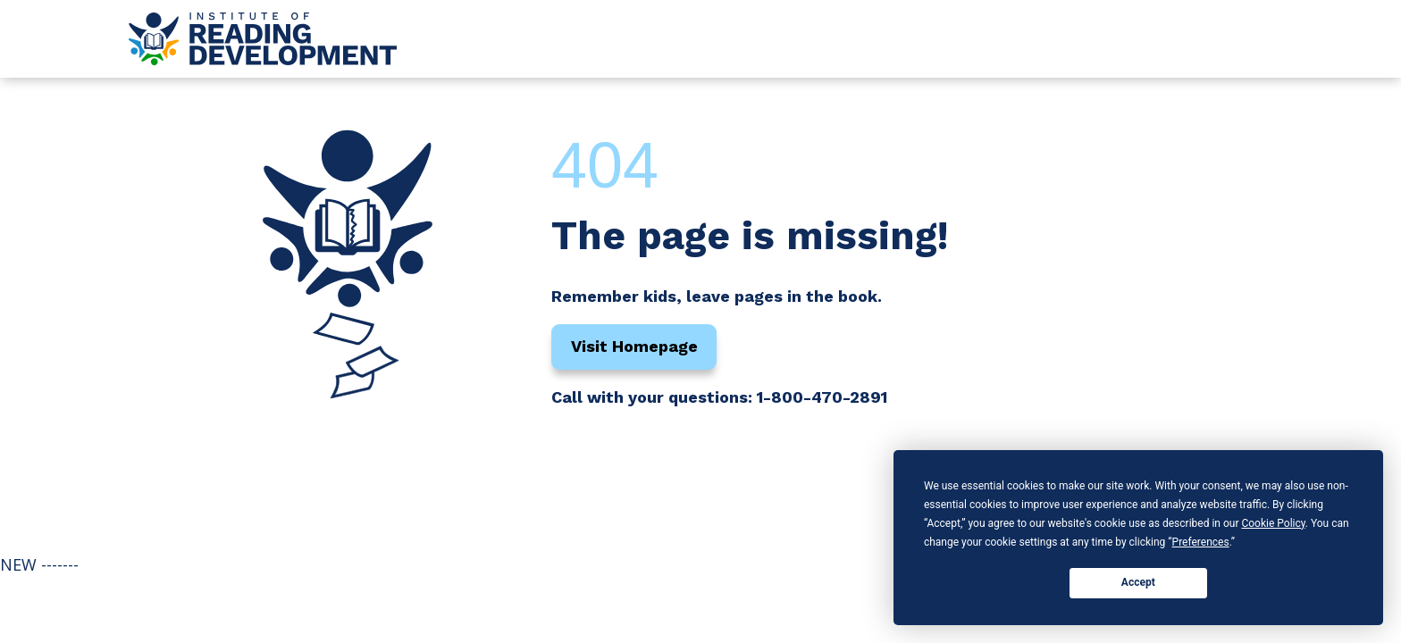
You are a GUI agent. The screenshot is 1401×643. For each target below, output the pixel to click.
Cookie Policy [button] (1273, 523)
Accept (1138, 582)
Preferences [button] (1200, 542)
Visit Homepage (634, 346)
